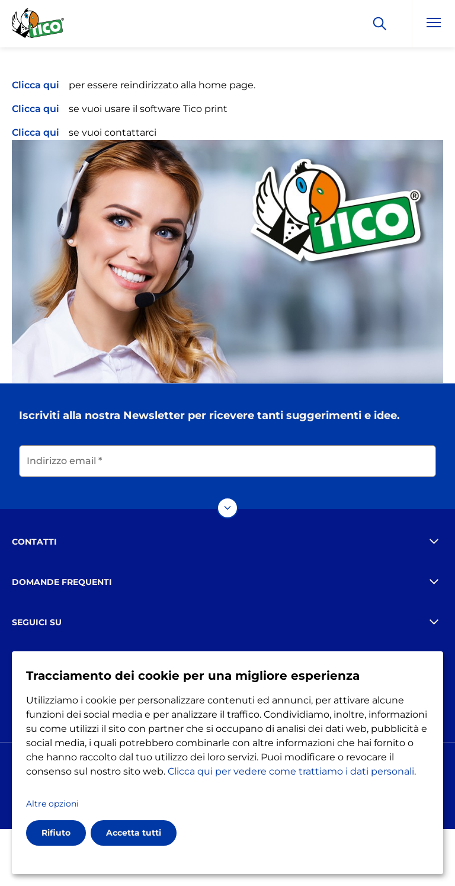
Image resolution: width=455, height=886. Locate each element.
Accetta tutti (133, 832)
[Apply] (380, 23)
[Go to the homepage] (38, 25)
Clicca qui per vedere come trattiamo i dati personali (291, 771)
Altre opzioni (52, 803)
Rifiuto (56, 832)
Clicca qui (35, 85)
